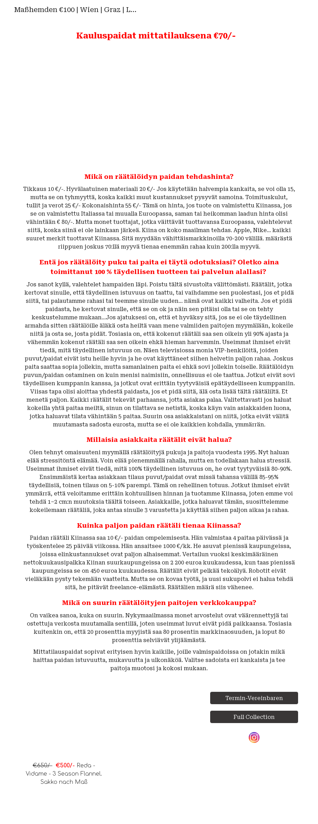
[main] (159, 35)
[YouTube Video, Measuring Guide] (230, 107)
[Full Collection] (254, 717)
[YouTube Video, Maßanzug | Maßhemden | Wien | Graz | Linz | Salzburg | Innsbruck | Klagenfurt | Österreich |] (159, 754)
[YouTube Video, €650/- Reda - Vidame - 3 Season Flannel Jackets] (64, 724)
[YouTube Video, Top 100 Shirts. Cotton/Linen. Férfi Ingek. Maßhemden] (87, 107)
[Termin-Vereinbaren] (254, 698)
